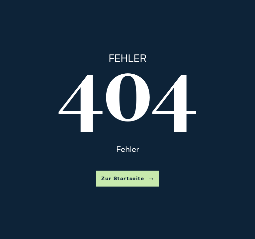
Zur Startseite (127, 178)
